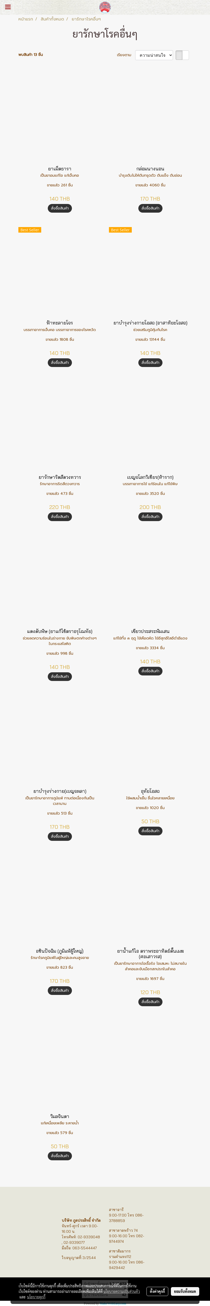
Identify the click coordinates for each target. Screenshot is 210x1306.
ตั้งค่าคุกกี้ (157, 1291)
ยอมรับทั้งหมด (185, 1291)
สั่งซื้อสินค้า (60, 208)
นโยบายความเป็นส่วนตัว (121, 1291)
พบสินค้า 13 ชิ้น (30, 54)
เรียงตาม (126, 55)
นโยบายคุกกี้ (36, 1296)
